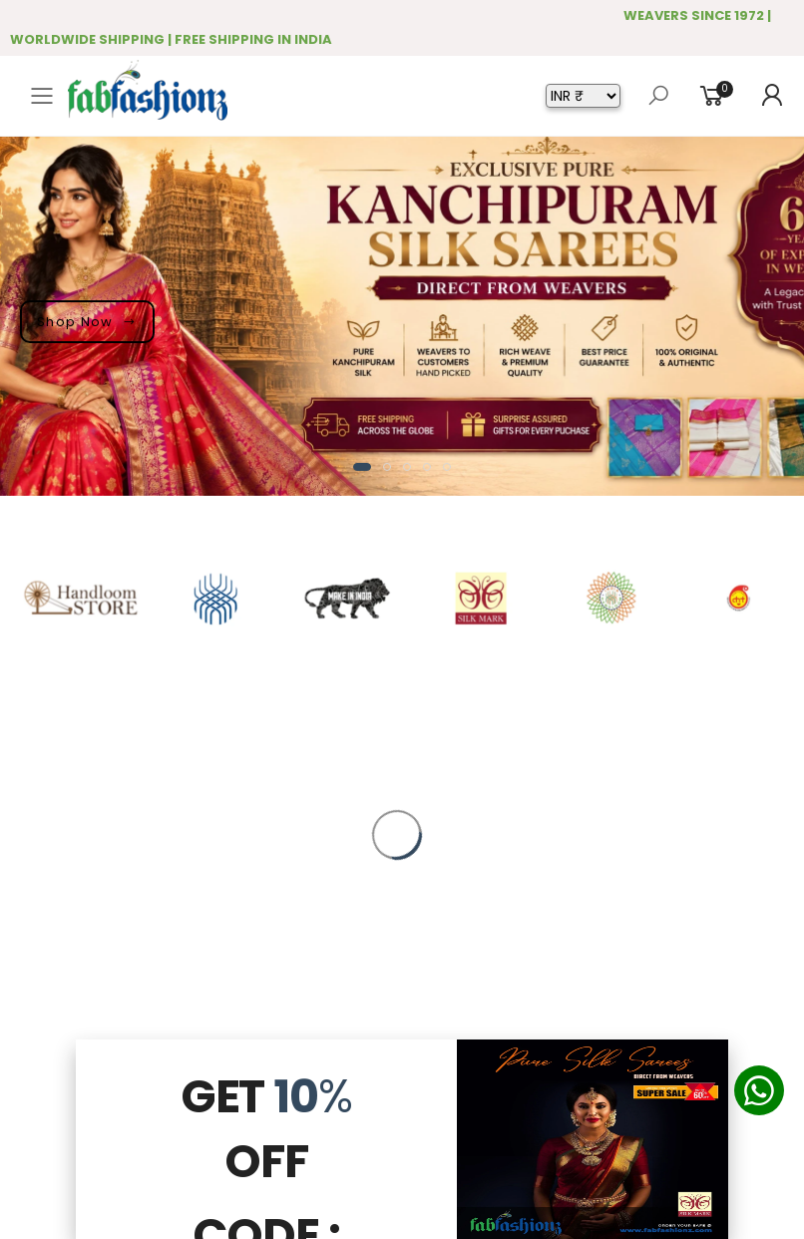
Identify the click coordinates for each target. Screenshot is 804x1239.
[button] (362, 467)
